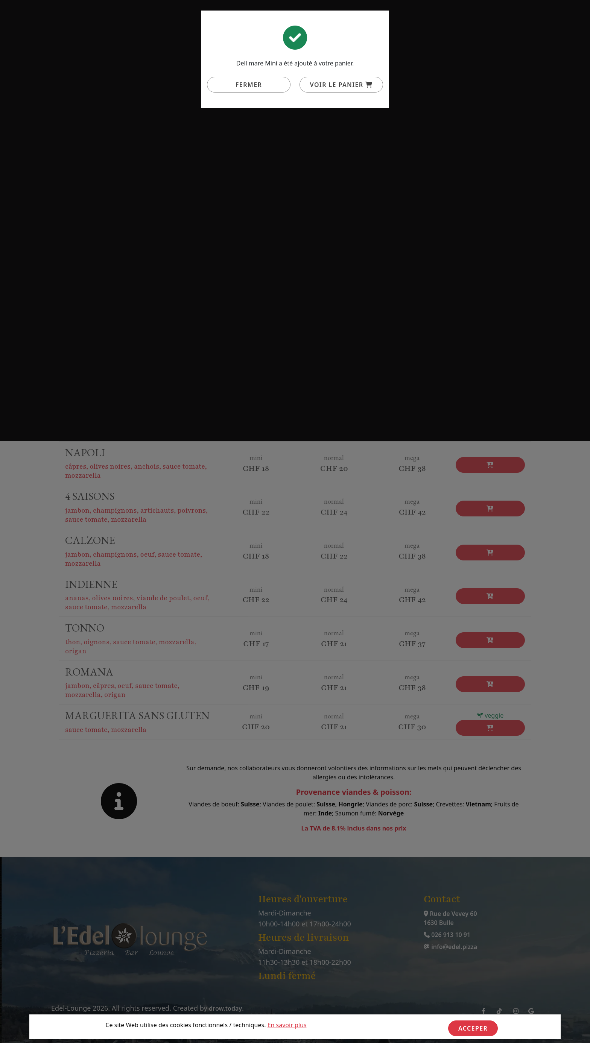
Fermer (249, 84)
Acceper (473, 1028)
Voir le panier (341, 84)
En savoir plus (287, 1025)
